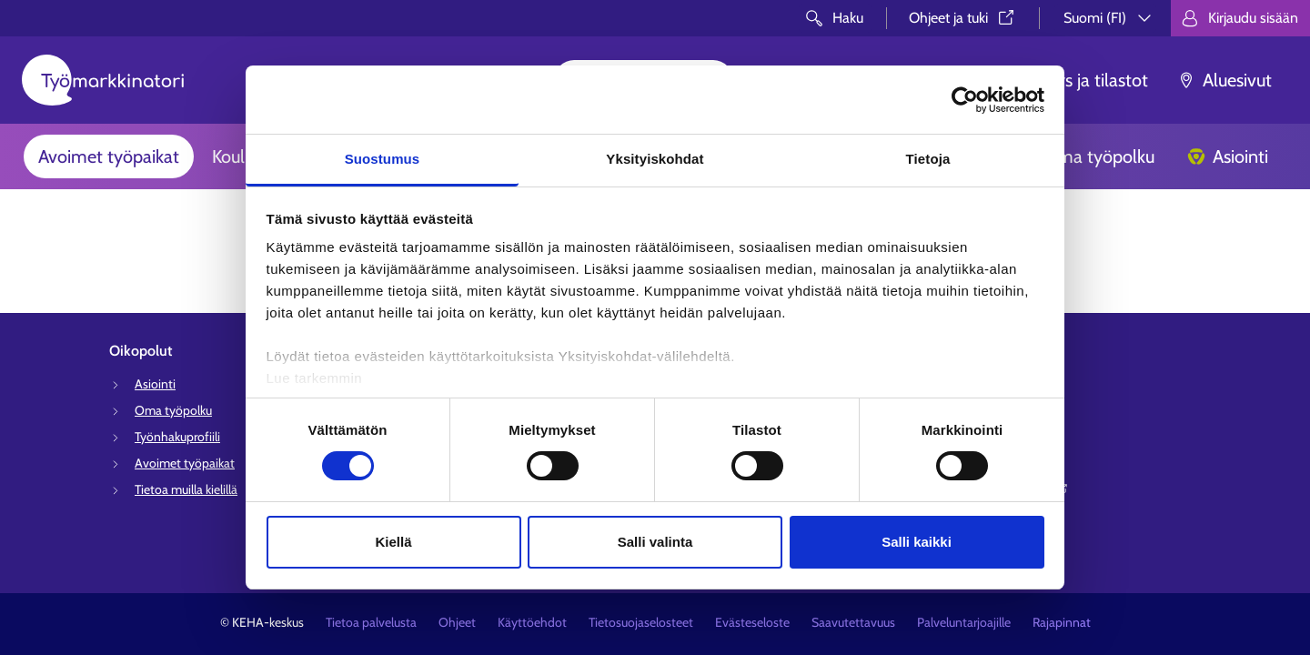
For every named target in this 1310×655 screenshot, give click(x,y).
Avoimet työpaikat (108, 156)
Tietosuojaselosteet (641, 622)
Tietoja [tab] (928, 158)
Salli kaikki (917, 541)
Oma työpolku (1086, 156)
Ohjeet (457, 622)
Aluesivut (1224, 80)
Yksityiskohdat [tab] (654, 158)
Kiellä (393, 541)
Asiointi (1227, 156)
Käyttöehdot (532, 622)
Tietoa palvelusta (371, 622)
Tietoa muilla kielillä (186, 489)
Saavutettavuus (853, 622)
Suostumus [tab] (382, 158)
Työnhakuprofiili (177, 436)
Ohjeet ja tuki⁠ (963, 17)
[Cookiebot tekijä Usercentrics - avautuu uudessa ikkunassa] (964, 100)
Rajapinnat (1062, 622)
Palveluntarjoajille (964, 622)
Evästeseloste (752, 622)
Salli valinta (655, 541)
